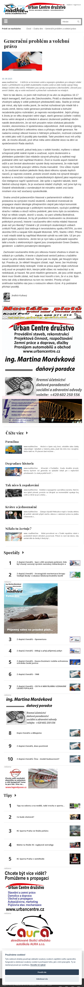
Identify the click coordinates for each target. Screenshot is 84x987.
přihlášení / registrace (72, 5)
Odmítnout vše (42, 979)
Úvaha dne (38, 28)
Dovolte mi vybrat (37, 965)
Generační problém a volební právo (60, 28)
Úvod (28, 28)
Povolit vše (42, 972)
